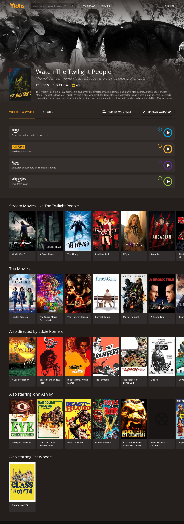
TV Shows (89, 6)
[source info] (159, 129)
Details (47, 112)
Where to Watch (22, 112)
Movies (105, 6)
